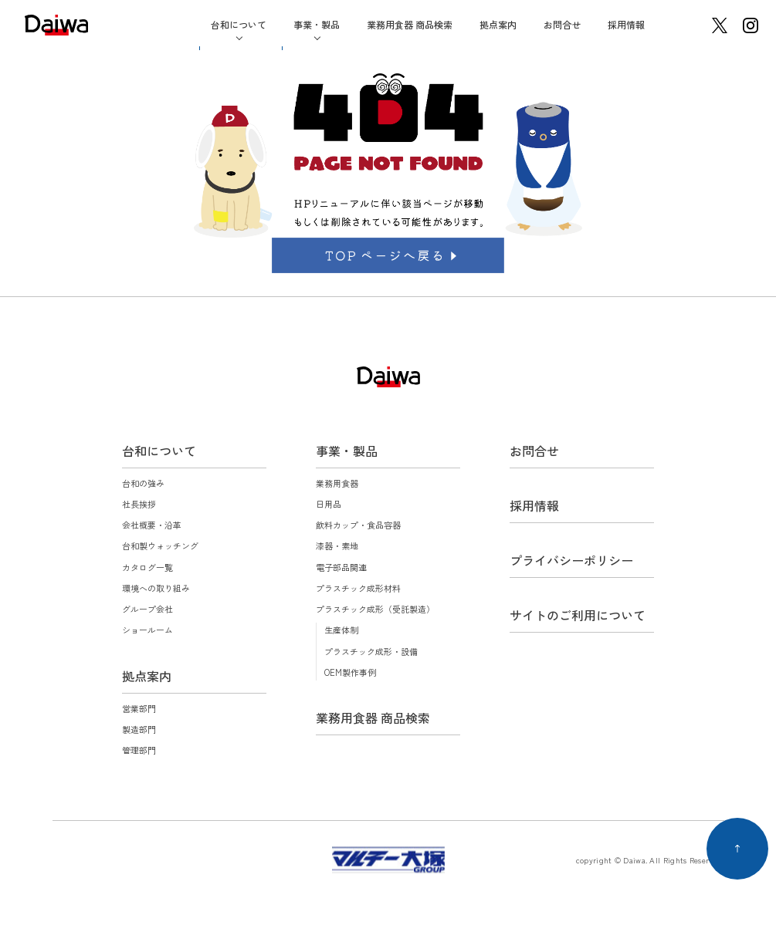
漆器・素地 (337, 545)
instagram (750, 25)
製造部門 (139, 729)
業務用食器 (337, 483)
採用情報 (626, 24)
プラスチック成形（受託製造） (375, 609)
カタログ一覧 (147, 567)
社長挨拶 (139, 504)
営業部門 (139, 708)
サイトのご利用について (578, 615)
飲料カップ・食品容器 (358, 524)
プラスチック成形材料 (358, 588)
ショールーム (147, 629)
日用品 (328, 504)
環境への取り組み (156, 588)
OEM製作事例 (350, 672)
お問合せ (562, 24)
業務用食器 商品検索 (409, 24)
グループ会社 (147, 609)
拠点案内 (498, 24)
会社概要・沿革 (151, 524)
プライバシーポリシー (571, 560)
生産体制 (341, 629)
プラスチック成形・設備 (371, 651)
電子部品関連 (341, 567)
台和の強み (143, 483)
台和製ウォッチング (160, 545)
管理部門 (139, 750)
